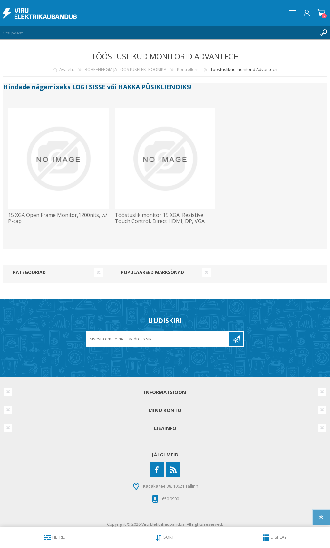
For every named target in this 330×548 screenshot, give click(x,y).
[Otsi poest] (158, 32)
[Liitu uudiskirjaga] (158, 339)
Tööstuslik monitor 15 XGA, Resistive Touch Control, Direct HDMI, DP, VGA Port (160, 221)
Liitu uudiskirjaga (236, 339)
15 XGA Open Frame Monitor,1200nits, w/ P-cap (57, 218)
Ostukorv (321, 13)
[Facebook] (157, 469)
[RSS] (173, 469)
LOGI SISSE (88, 87)
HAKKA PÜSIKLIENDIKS (154, 87)
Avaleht (66, 69)
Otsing (323, 32)
